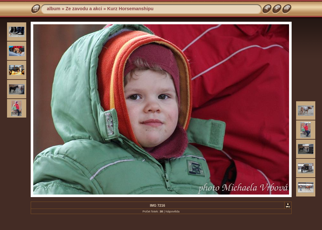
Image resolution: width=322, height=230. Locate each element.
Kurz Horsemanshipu (130, 8)
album (53, 8)
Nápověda (173, 211)
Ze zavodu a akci (84, 8)
